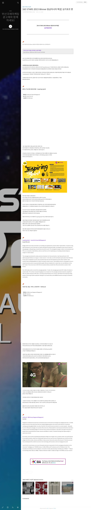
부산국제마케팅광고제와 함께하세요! (10, 17)
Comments (33, 498)
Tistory (63, 508)
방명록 (7, 507)
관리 (18, 507)
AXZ (55, 508)
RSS (13, 507)
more (80, 480)
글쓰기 (2, 507)
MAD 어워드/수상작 (34, 7)
